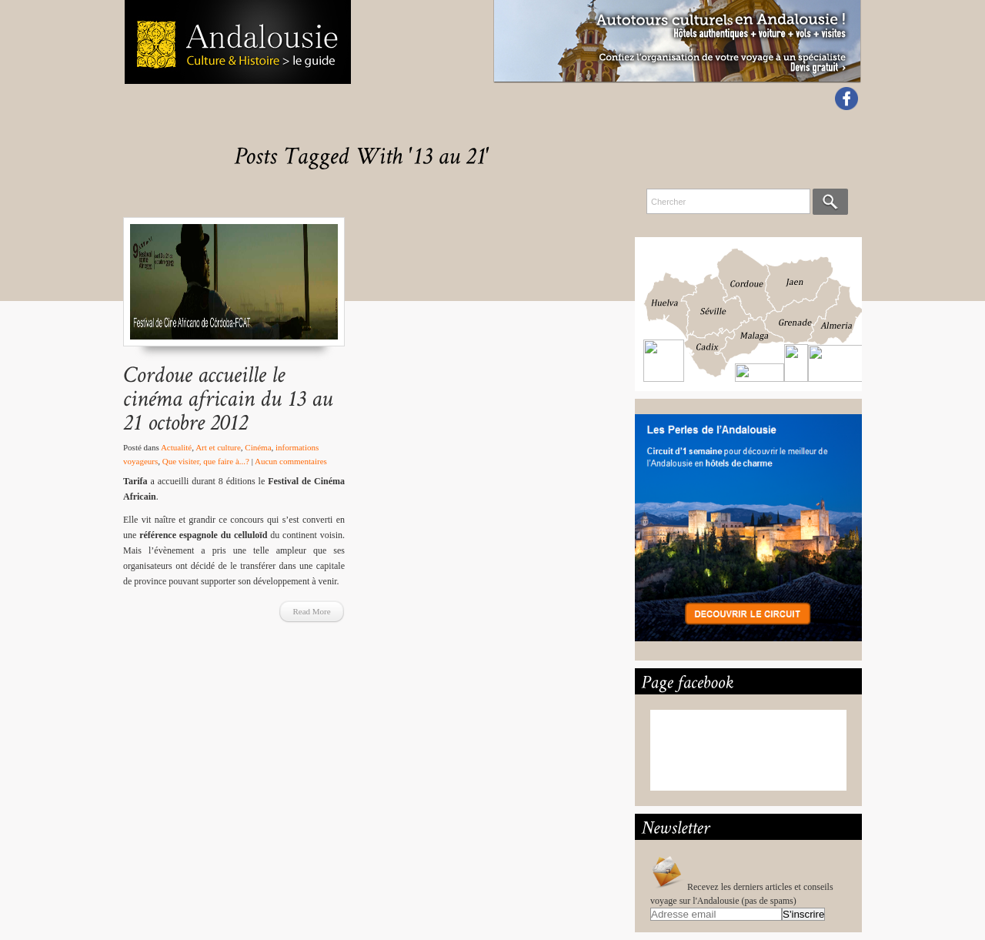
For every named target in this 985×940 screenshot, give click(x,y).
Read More (311, 611)
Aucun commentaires (291, 461)
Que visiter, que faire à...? (205, 461)
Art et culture (218, 447)
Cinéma (258, 447)
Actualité (176, 447)
